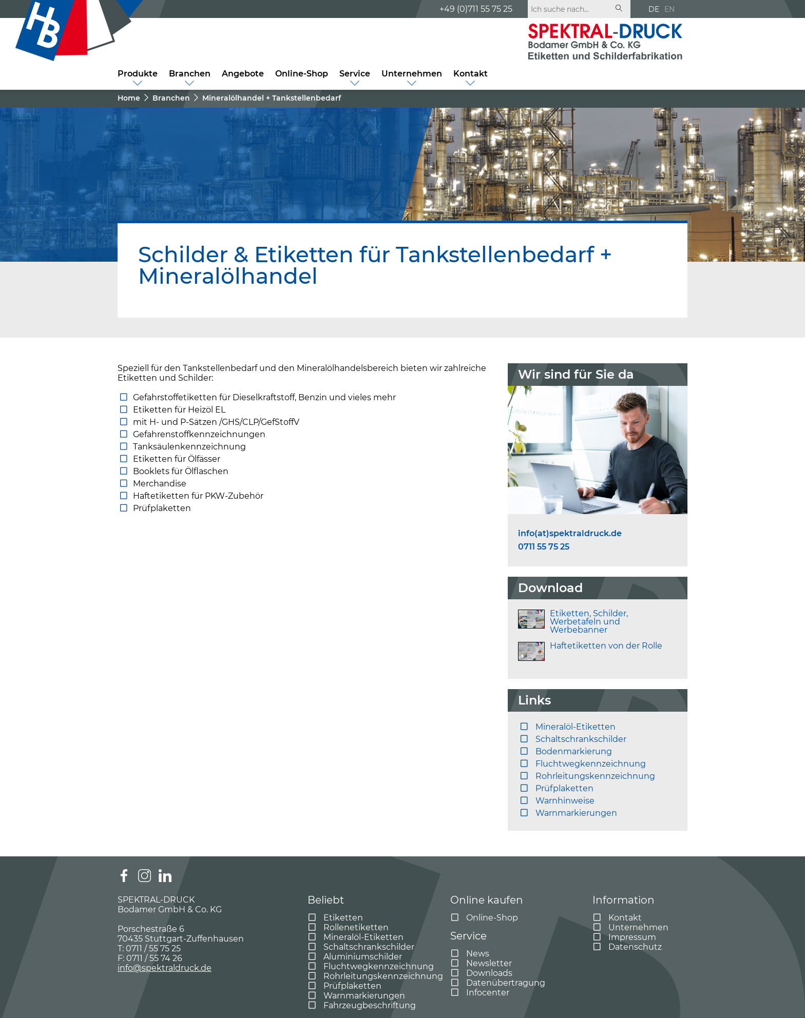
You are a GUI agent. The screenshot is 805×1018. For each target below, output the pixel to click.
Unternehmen (411, 74)
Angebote (243, 74)
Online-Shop (301, 74)
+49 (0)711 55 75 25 (475, 9)
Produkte (138, 74)
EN (669, 9)
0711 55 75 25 (543, 547)
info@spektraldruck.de (165, 968)
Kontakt (470, 74)
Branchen (189, 74)
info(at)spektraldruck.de (570, 534)
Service (354, 74)
